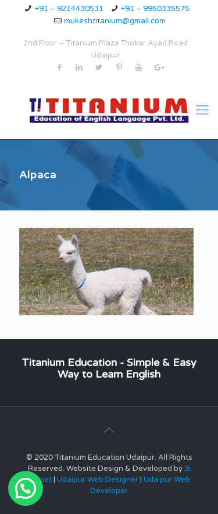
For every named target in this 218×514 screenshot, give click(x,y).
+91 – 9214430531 (69, 8)
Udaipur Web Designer (97, 479)
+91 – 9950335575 (155, 8)
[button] (25, 488)
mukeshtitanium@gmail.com (115, 21)
